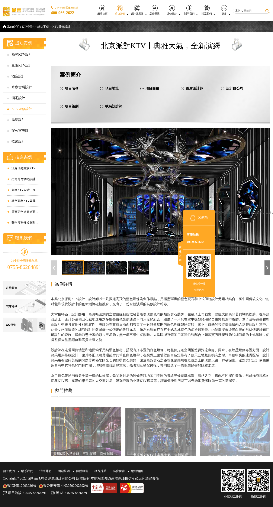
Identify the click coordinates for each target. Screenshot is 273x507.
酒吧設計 (18, 98)
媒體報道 (82, 471)
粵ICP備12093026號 (19, 485)
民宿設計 (18, 119)
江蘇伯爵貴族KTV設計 (26, 168)
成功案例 (120, 10)
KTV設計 (28, 26)
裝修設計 (172, 10)
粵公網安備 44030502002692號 (63, 485)
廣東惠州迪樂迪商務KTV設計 (26, 211)
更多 (224, 10)
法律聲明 (45, 471)
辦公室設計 (20, 130)
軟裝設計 (18, 141)
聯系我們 (207, 10)
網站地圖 (137, 471)
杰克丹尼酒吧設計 (23, 179)
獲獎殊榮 (100, 471)
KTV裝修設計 (61, 26)
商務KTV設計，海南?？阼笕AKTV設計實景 (26, 190)
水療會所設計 (22, 87)
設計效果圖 (137, 10)
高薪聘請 (119, 471)
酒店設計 (18, 76)
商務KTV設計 (22, 54)
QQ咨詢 (203, 217)
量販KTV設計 (22, 65)
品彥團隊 (155, 10)
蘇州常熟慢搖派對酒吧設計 (26, 222)
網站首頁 (102, 10)
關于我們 (189, 10)
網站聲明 (64, 471)
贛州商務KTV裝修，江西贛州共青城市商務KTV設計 (26, 200)
